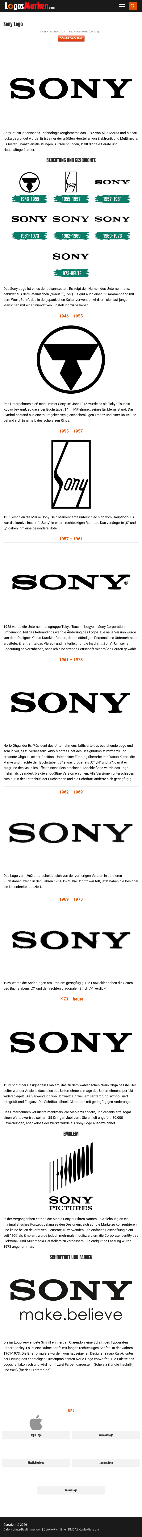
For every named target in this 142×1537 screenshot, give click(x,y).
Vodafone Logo (106, 1435)
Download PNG (71, 38)
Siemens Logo (106, 1462)
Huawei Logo (71, 1490)
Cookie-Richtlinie (55, 1529)
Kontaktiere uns (89, 1529)
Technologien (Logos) (84, 31)
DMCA (72, 1529)
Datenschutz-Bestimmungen (22, 1529)
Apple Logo (36, 1435)
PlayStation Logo (36, 1462)
